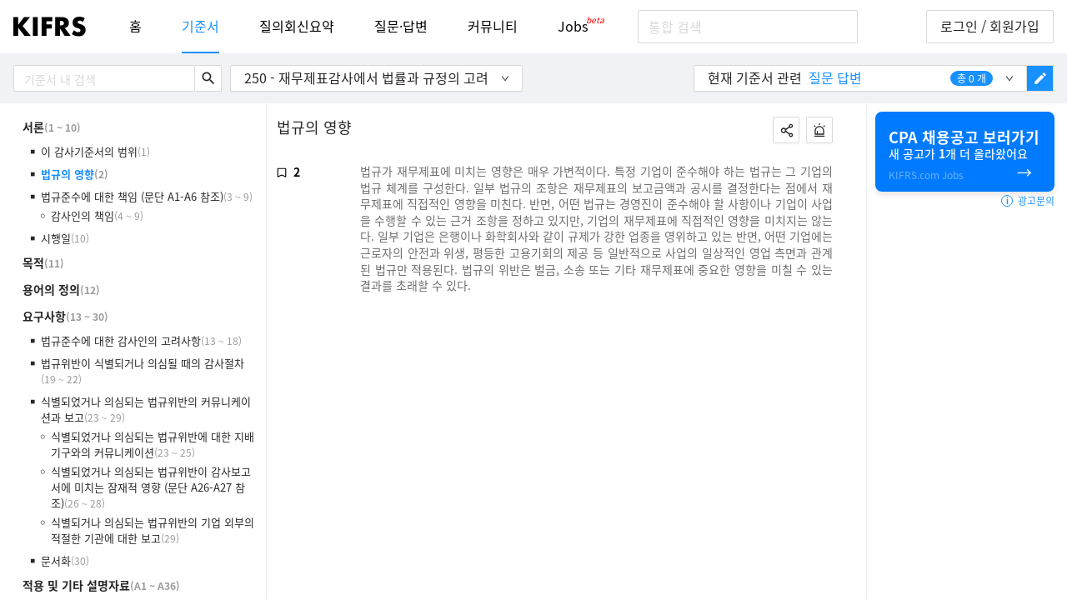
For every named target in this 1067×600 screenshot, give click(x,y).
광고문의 (1027, 201)
